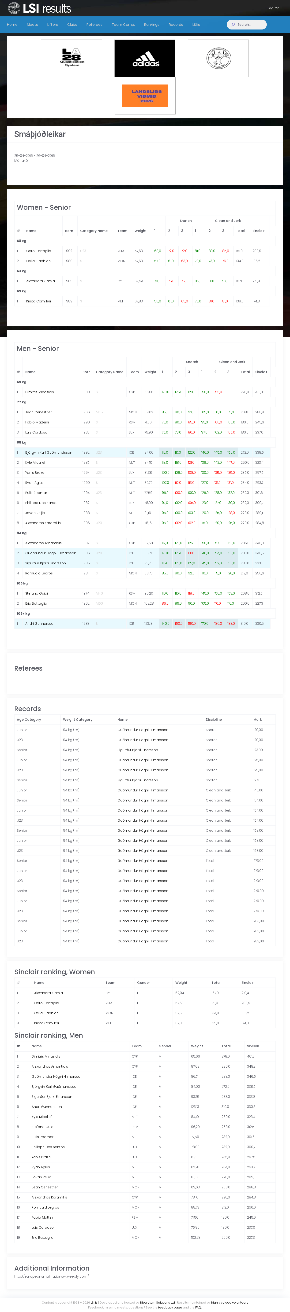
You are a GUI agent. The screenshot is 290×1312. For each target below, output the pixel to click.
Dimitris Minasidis (39, 396)
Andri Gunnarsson (40, 628)
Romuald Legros (39, 578)
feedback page (170, 1307)
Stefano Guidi (36, 598)
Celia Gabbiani (38, 265)
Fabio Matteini (37, 427)
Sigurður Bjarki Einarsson (45, 568)
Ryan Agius (34, 487)
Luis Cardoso (36, 437)
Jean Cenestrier (38, 417)
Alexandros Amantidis (43, 547)
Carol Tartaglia (38, 255)
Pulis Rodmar (36, 497)
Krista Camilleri (38, 306)
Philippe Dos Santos (41, 507)
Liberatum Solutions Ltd (157, 1303)
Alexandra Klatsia (40, 285)
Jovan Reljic (35, 517)
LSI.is (94, 1303)
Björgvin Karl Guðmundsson (48, 457)
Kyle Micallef (35, 467)
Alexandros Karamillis (43, 527)
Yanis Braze (34, 477)
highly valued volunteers (229, 1303)
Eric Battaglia (36, 608)
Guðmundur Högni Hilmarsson (50, 557)
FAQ (198, 1307)
